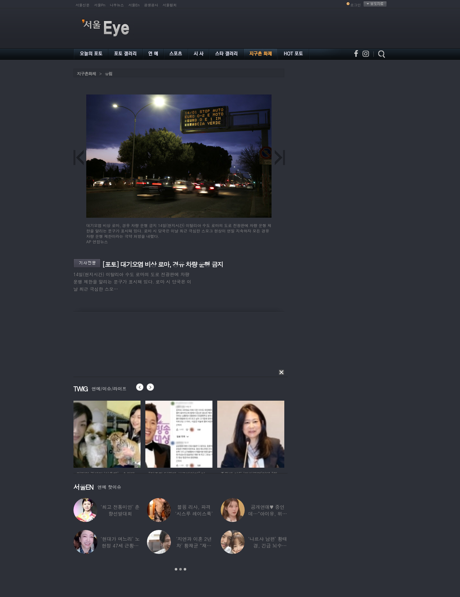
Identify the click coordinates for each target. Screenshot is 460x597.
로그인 (355, 5)
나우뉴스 (117, 5)
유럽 (108, 74)
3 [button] (185, 569)
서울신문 (83, 5)
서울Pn (99, 5)
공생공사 (151, 5)
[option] (107, 433)
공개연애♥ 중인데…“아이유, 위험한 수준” (267, 513)
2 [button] (180, 569)
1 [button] (176, 569)
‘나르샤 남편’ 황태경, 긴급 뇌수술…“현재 (267, 545)
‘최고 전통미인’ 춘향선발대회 (120, 510)
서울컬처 (170, 5)
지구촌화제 (86, 74)
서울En (134, 5)
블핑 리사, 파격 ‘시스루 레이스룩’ (193, 510)
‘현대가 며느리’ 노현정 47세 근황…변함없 (120, 545)
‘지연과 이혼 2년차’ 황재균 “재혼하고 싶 (194, 545)
